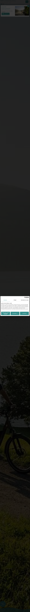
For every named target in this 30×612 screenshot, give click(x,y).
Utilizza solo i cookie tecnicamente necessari (5, 313)
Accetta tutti (24, 313)
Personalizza (15, 313)
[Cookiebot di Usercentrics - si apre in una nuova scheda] (25, 297)
